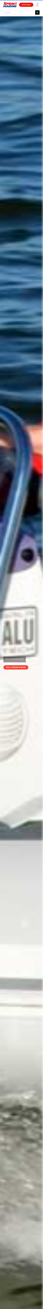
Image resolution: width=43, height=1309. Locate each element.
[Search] (37, 12)
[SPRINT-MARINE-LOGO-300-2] (10, 3)
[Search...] (19, 12)
